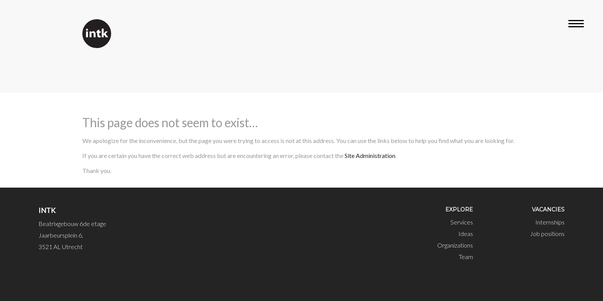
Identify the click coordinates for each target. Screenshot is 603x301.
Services (461, 222)
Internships (550, 222)
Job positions (547, 233)
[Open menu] (576, 25)
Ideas (465, 233)
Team (466, 256)
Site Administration (370, 155)
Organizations (455, 245)
